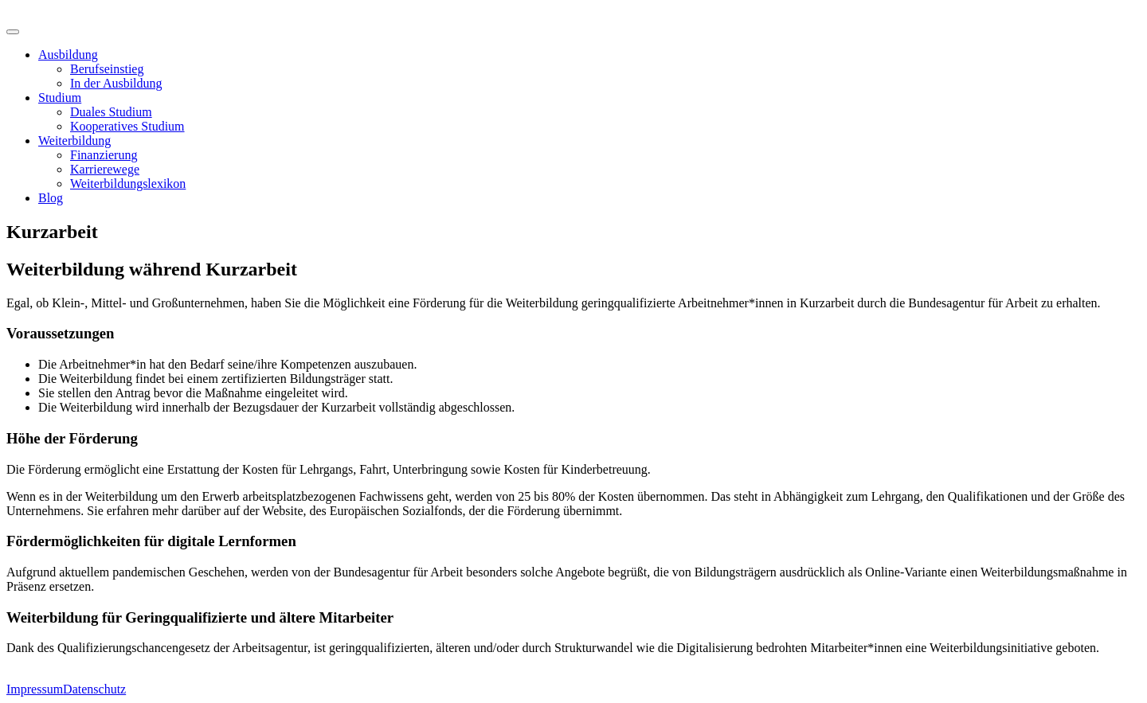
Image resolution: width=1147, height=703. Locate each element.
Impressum (34, 689)
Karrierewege (104, 169)
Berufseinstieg (106, 69)
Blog (50, 198)
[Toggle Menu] (12, 31)
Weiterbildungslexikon (128, 183)
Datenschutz (94, 689)
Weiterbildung (74, 140)
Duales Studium (111, 112)
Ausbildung (68, 54)
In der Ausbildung (116, 83)
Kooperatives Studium (127, 126)
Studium (59, 97)
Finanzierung (103, 155)
